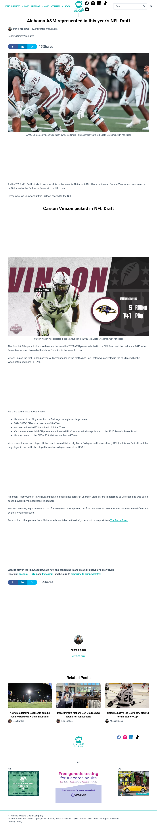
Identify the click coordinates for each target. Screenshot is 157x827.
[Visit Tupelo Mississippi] (133, 783)
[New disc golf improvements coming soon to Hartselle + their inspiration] (30, 695)
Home (7, 6)
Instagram (47, 574)
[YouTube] (87, 9)
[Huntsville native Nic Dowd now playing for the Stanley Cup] (127, 695)
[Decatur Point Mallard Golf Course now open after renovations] (78, 695)
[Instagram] (93, 3)
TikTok (33, 574)
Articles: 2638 (78, 656)
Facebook (22, 574)
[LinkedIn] (99, 3)
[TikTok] (105, 3)
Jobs (46, 6)
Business (17, 6)
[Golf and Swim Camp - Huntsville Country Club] (23, 783)
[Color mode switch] (151, 6)
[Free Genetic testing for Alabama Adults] (78, 783)
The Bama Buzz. (119, 520)
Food (26, 6)
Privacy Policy (15, 821)
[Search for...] (127, 6)
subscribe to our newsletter (86, 574)
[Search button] (144, 6)
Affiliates (57, 6)
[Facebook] (87, 3)
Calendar (37, 6)
